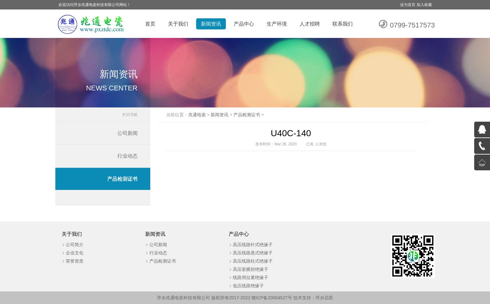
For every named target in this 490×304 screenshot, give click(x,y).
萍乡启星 (324, 297)
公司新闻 (127, 133)
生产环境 (277, 24)
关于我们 (178, 24)
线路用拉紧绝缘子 (250, 277)
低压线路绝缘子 (248, 285)
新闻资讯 (211, 24)
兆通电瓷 (197, 114)
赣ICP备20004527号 (271, 297)
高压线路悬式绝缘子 (253, 252)
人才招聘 (310, 24)
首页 (150, 24)
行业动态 (127, 156)
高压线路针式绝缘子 (253, 244)
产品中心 (244, 24)
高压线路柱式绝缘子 (253, 261)
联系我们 (342, 24)
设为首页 (407, 5)
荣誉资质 (75, 261)
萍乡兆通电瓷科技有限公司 (183, 297)
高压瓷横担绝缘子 (250, 269)
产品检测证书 (122, 178)
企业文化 (75, 252)
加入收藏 (424, 5)
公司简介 (75, 244)
